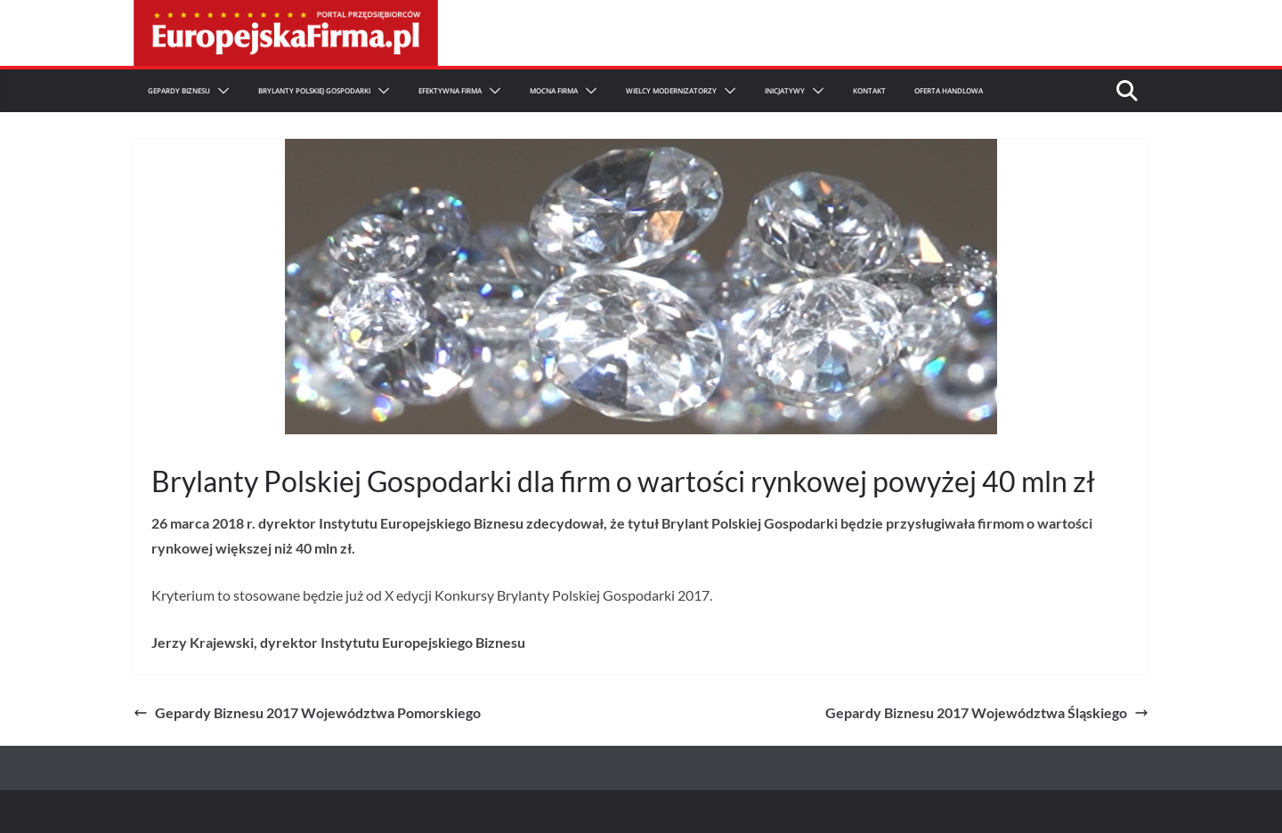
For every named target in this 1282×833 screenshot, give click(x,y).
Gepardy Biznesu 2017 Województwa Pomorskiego (307, 712)
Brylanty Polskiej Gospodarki (314, 90)
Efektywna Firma (450, 90)
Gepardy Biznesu (179, 90)
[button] (220, 91)
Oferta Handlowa (948, 90)
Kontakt (869, 90)
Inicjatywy (785, 90)
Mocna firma (554, 90)
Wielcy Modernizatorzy (671, 90)
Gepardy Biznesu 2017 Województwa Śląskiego (986, 712)
